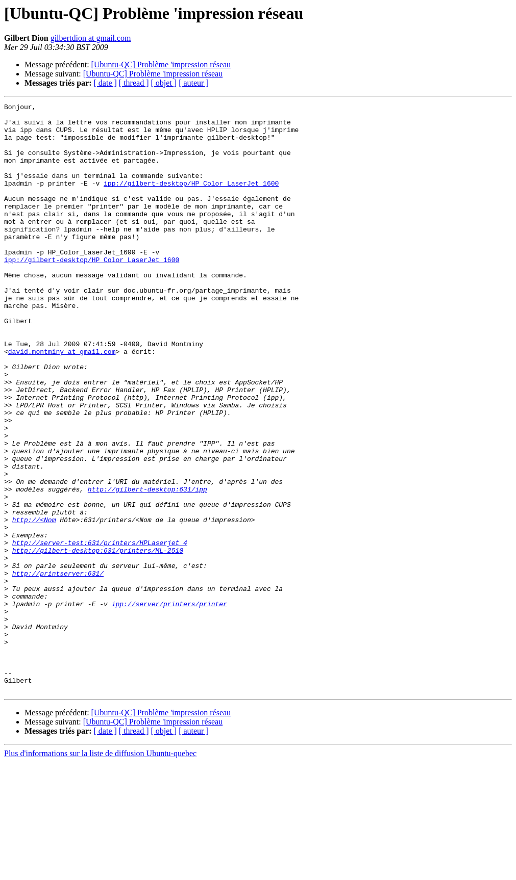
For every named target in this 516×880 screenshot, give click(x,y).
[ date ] (105, 83)
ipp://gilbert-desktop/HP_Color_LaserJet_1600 (191, 199)
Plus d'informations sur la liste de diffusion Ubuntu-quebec (100, 871)
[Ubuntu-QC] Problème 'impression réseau (161, 64)
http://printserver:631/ (58, 667)
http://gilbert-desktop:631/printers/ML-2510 (97, 640)
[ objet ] (164, 83)
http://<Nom (34, 603)
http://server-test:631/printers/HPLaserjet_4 (99, 631)
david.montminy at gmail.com (62, 401)
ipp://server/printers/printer (169, 704)
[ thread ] (134, 83)
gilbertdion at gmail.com (91, 38)
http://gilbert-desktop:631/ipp (147, 567)
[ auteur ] (194, 83)
